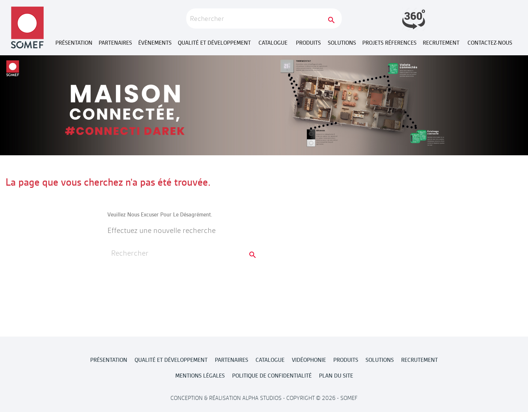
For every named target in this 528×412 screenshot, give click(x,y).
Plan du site (336, 375)
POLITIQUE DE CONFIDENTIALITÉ (272, 375)
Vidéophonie (309, 360)
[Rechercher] (264, 18)
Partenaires (115, 43)
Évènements (155, 43)
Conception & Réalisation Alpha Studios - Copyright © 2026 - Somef (264, 398)
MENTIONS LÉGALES (200, 375)
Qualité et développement (214, 43)
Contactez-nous (489, 43)
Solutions (342, 43)
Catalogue (272, 43)
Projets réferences (389, 43)
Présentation (73, 43)
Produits (308, 43)
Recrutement (441, 43)
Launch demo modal (413, 19)
